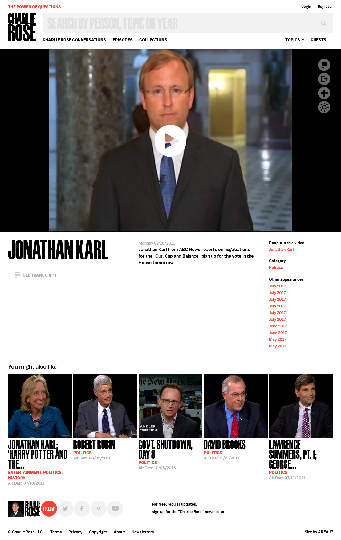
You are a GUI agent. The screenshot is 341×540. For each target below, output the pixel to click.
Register (325, 6)
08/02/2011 (94, 449)
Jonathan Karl (281, 249)
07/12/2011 (301, 459)
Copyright (98, 532)
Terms (56, 532)
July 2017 (277, 286)
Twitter (66, 509)
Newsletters (143, 532)
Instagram (99, 509)
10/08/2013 (170, 454)
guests (318, 39)
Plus (324, 93)
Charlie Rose (22, 27)
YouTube (115, 509)
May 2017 (277, 339)
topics (292, 39)
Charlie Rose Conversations (74, 39)
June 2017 (278, 326)
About (119, 532)
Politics (276, 267)
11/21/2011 (225, 449)
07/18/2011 (40, 462)
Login (306, 6)
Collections (153, 39)
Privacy (75, 532)
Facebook (82, 509)
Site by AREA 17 (319, 532)
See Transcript (39, 275)
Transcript (324, 65)
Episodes (123, 39)
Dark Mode (324, 107)
